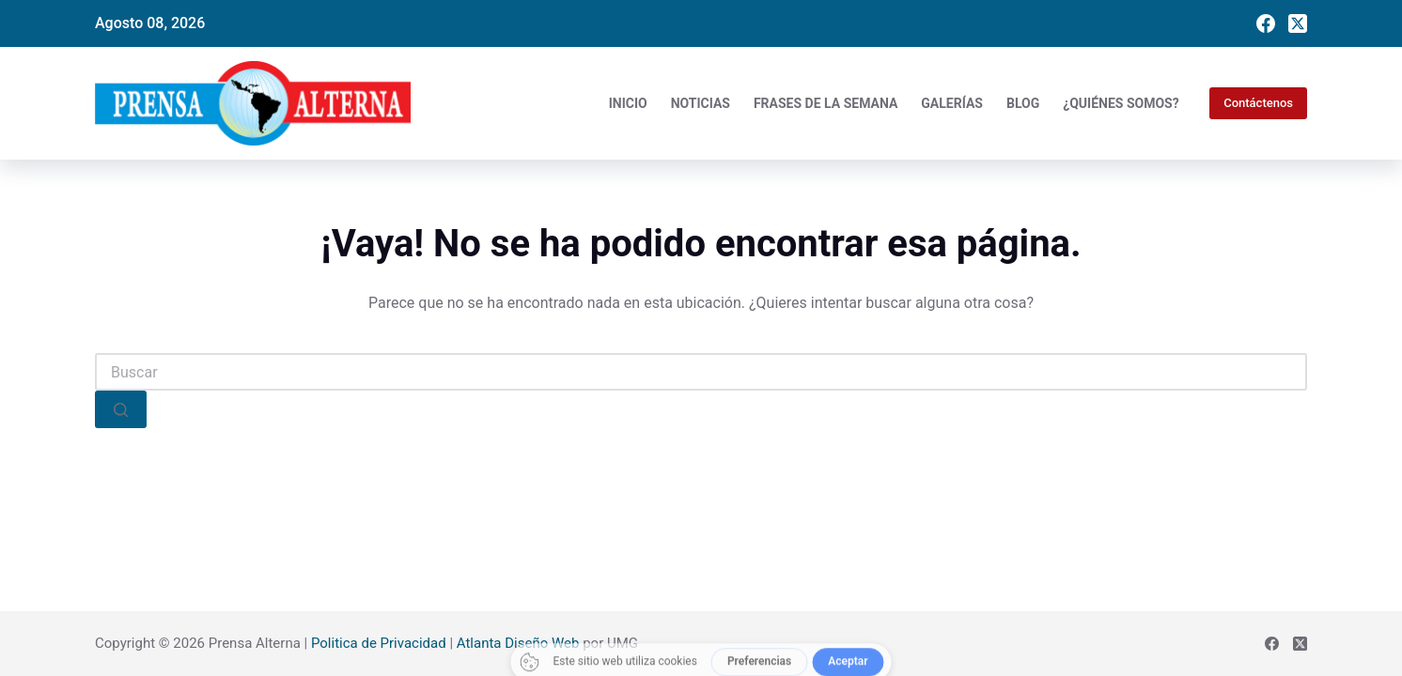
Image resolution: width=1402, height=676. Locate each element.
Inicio (628, 103)
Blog (1022, 103)
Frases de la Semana (825, 103)
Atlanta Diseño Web (518, 643)
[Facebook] (1265, 23)
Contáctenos (1258, 103)
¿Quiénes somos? (1120, 103)
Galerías (952, 103)
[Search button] (121, 409)
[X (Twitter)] (1297, 23)
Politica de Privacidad (378, 643)
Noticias (700, 103)
